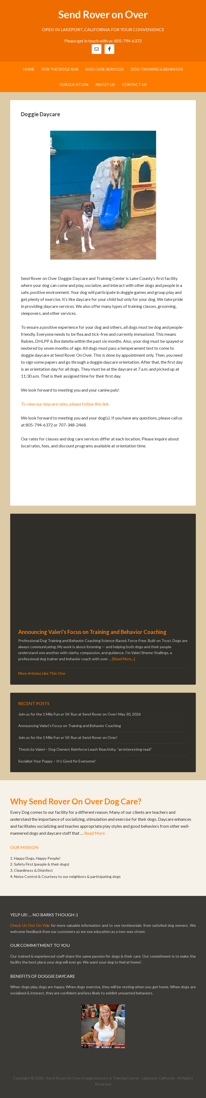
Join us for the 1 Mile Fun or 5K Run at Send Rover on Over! (67, 737)
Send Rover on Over (103, 14)
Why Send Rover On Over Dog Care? (75, 801)
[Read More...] (123, 658)
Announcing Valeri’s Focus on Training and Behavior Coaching (92, 632)
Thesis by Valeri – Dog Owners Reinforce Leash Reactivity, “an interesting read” (85, 749)
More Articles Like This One (41, 673)
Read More (94, 833)
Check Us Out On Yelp (30, 925)
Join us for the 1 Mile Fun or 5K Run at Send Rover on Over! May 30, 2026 (79, 714)
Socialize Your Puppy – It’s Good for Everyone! (57, 761)
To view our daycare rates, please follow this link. (65, 403)
